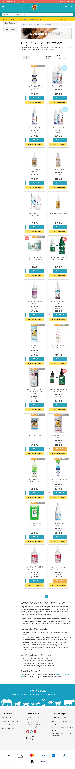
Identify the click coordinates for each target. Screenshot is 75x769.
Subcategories (10, 23)
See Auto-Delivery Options (34, 102)
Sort (58, 56)
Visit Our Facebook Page (34, 739)
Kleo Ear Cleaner (58, 171)
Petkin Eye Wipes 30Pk (34, 437)
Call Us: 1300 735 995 (66, 1)
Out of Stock (60, 450)
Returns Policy (7, 726)
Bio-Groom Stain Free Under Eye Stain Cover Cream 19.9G (34, 393)
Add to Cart (36, 98)
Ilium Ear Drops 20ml (34, 86)
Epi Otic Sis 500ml (58, 86)
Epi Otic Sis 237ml (58, 129)
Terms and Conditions (10, 723)
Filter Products (10, 29)
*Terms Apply (28, 19)
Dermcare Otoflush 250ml (58, 215)
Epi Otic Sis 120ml (34, 129)
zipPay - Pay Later (8, 730)
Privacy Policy (6, 719)
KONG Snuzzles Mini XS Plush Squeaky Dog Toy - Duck (14, 762)
